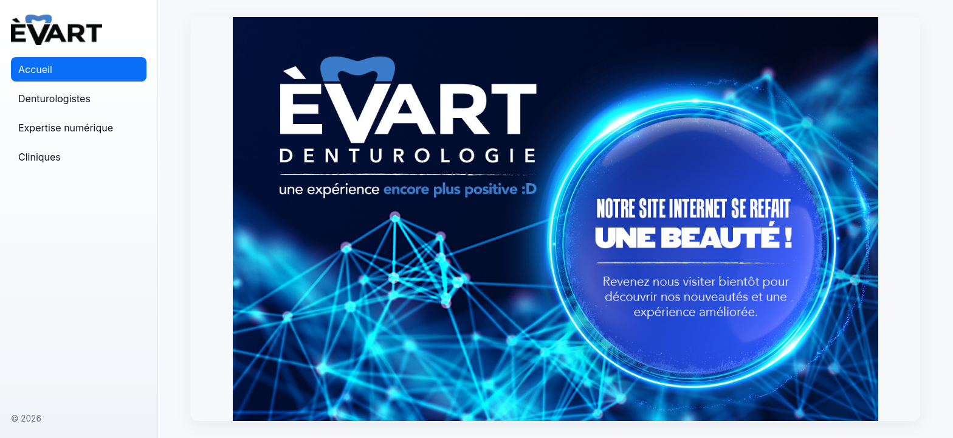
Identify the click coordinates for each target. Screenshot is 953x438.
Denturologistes (54, 98)
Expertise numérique (65, 128)
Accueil (35, 69)
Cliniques (39, 157)
